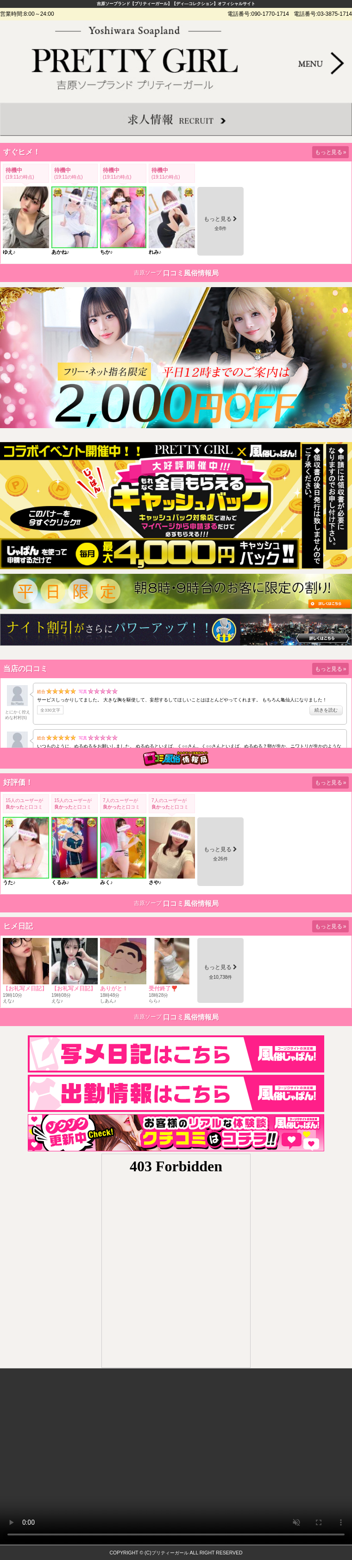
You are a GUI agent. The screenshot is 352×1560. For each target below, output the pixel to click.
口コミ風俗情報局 (191, 273)
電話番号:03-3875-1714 (323, 14)
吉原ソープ (148, 273)
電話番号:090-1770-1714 (258, 14)
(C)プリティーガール (167, 1552)
